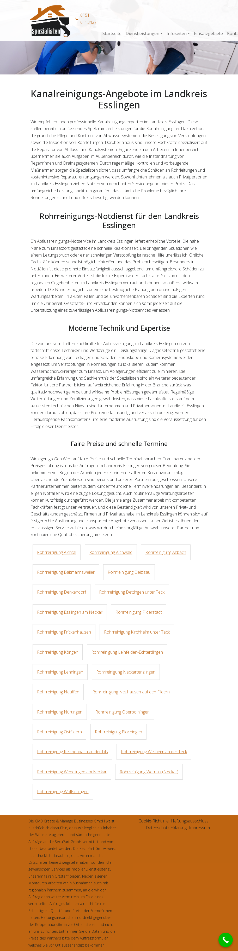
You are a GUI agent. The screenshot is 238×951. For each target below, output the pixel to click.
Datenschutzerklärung (166, 828)
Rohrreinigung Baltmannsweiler (66, 572)
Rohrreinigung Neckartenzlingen (125, 672)
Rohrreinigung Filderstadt (138, 612)
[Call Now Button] (225, 940)
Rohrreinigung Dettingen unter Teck (131, 592)
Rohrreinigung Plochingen (118, 732)
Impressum (199, 828)
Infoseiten (177, 33)
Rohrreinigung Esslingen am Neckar (69, 612)
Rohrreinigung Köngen (57, 652)
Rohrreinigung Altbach (165, 552)
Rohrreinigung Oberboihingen (122, 712)
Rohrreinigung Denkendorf (61, 592)
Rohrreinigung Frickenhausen (64, 632)
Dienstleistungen (142, 33)
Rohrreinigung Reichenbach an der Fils (72, 752)
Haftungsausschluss (190, 821)
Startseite (111, 33)
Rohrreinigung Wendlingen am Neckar (72, 772)
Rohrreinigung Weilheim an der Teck (154, 752)
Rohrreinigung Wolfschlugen (63, 792)
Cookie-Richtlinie (153, 821)
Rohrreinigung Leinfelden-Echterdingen (127, 652)
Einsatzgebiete (208, 33)
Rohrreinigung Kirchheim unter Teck (137, 632)
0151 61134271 (89, 18)
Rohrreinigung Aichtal (56, 552)
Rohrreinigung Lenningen (60, 672)
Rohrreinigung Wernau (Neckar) (149, 772)
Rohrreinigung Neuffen (58, 692)
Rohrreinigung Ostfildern (59, 732)
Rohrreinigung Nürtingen (59, 712)
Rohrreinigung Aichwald (110, 552)
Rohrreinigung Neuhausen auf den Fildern (131, 692)
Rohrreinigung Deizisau (129, 572)
